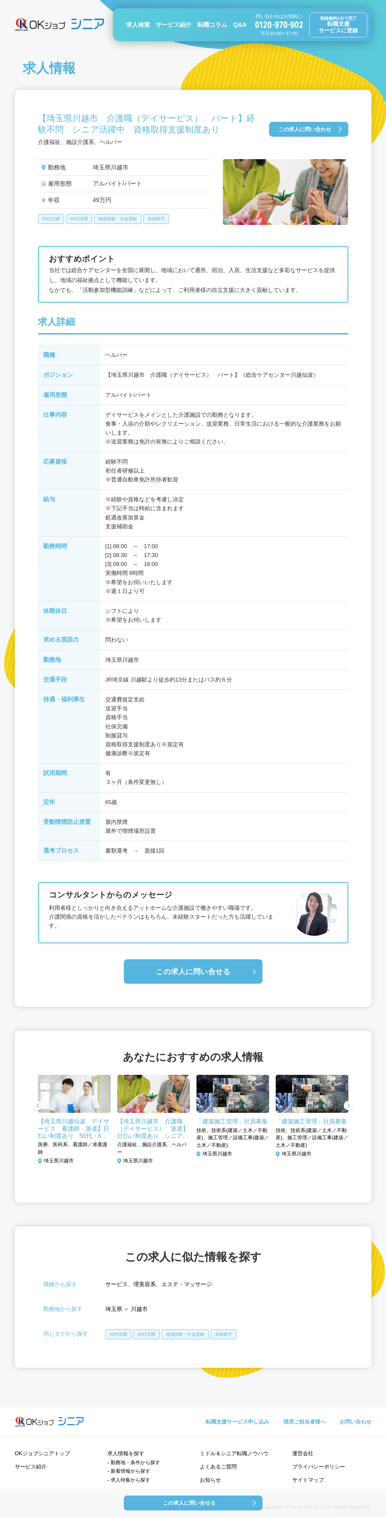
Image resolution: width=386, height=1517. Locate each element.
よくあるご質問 (218, 1466)
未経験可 (156, 218)
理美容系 (144, 1284)
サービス (116, 1284)
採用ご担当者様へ (304, 1422)
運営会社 (302, 1453)
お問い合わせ (355, 1422)
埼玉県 (113, 1309)
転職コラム (212, 24)
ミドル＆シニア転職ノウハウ (234, 1453)
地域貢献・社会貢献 (117, 218)
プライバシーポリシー (318, 1466)
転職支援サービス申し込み (237, 1422)
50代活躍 (51, 218)
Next (348, 1106)
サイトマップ (308, 1480)
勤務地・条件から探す (135, 1462)
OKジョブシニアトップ (42, 1453)
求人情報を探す (125, 1453)
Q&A (239, 24)
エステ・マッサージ (186, 1284)
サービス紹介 (174, 24)
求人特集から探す (130, 1480)
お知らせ (210, 1480)
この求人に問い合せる (193, 972)
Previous (38, 1106)
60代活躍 (79, 218)
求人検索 (138, 24)
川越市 (139, 1309)
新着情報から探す (130, 1471)
